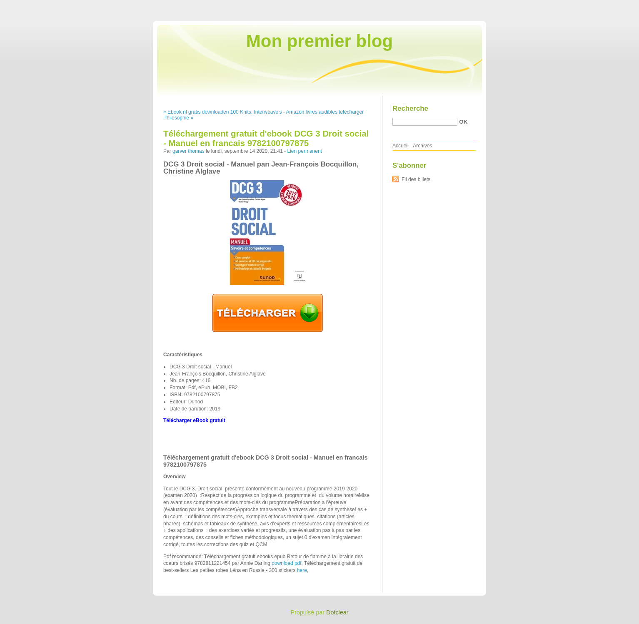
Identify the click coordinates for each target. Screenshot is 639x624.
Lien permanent (304, 151)
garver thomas (188, 151)
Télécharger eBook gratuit (194, 420)
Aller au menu (573, 6)
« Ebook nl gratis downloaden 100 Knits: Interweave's (222, 112)
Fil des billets (416, 179)
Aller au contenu (537, 6)
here (302, 570)
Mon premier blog (319, 41)
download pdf (286, 563)
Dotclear (337, 612)
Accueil (400, 146)
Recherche (410, 108)
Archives (422, 146)
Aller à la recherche (614, 6)
